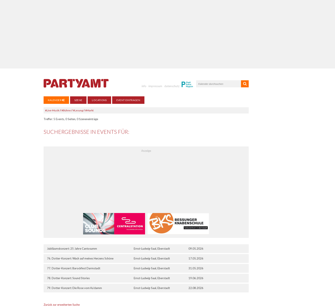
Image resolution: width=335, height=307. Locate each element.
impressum (155, 86)
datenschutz (171, 86)
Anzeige (146, 150)
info (144, 86)
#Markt (89, 110)
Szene (78, 100)
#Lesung (78, 110)
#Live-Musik (52, 110)
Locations (99, 100)
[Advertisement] (167, 34)
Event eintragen (128, 100)
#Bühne (66, 110)
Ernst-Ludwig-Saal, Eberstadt (152, 248)
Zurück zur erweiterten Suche (62, 304)
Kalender (56, 100)
